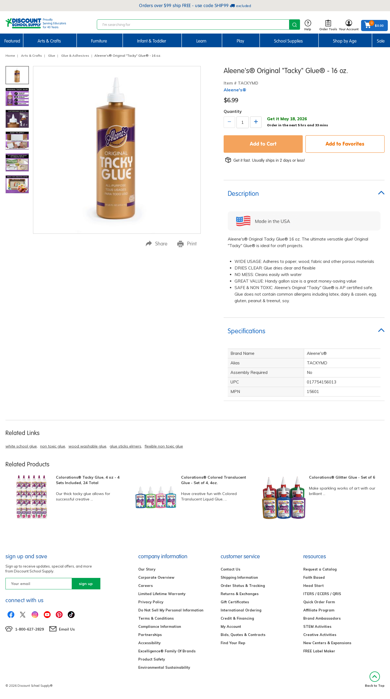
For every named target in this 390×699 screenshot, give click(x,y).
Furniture (99, 41)
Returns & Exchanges (240, 594)
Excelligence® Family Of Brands (167, 651)
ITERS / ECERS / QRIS (322, 594)
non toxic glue (52, 446)
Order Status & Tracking (243, 585)
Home (10, 55)
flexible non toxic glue (164, 446)
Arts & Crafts (49, 41)
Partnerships (150, 634)
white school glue (21, 446)
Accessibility (149, 643)
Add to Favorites (345, 143)
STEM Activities (317, 626)
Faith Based (314, 577)
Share (156, 244)
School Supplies (288, 41)
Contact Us (230, 569)
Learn (201, 41)
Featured (12, 41)
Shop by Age (344, 41)
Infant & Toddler (151, 41)
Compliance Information (159, 626)
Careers (145, 585)
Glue (51, 55)
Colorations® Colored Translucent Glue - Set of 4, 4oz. (213, 480)
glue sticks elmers (125, 446)
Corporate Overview (156, 577)
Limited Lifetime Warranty (161, 594)
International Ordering (241, 610)
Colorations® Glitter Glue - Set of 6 (342, 477)
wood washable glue (87, 446)
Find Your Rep (233, 643)
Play (240, 41)
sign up (86, 583)
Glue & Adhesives (75, 55)
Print (187, 244)
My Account (231, 626)
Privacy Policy (150, 602)
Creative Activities (319, 634)
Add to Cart (263, 143)
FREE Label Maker (319, 651)
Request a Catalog (320, 569)
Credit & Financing (237, 618)
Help (308, 25)
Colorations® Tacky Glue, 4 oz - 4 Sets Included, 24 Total (87, 480)
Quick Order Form (319, 602)
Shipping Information (239, 577)
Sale (381, 41)
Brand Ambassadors (322, 618)
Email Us (67, 629)
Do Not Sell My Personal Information (170, 610)
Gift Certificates (235, 602)
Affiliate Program (318, 610)
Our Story (146, 569)
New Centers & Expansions (327, 643)
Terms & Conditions (156, 618)
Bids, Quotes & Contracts (243, 634)
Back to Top (375, 679)
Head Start (313, 585)
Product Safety (151, 659)
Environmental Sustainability (164, 667)
